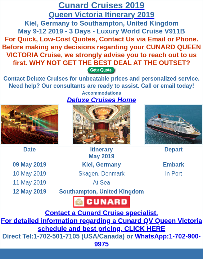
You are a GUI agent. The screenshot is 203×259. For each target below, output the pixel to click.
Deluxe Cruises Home (101, 100)
